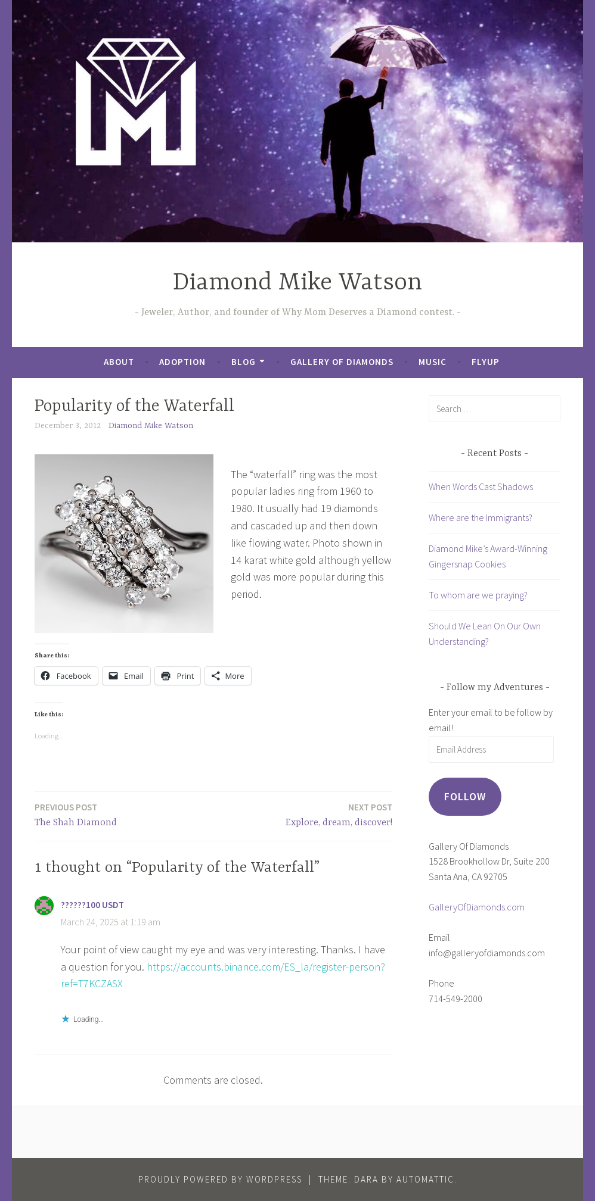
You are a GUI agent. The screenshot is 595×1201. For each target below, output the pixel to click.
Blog (243, 361)
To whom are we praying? (478, 595)
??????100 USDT (92, 904)
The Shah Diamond (76, 814)
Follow (465, 796)
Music (433, 361)
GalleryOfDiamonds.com (477, 907)
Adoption (182, 361)
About (119, 361)
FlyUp (486, 361)
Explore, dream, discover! (339, 814)
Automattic (425, 1179)
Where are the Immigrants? (480, 517)
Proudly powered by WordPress (220, 1179)
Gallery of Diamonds (341, 361)
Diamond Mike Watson (297, 283)
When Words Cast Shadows (481, 486)
